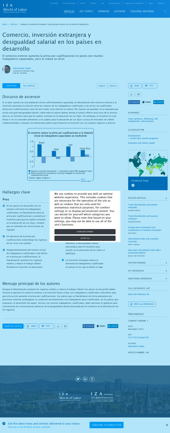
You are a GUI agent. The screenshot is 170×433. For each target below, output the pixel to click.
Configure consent (85, 232)
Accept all (85, 238)
